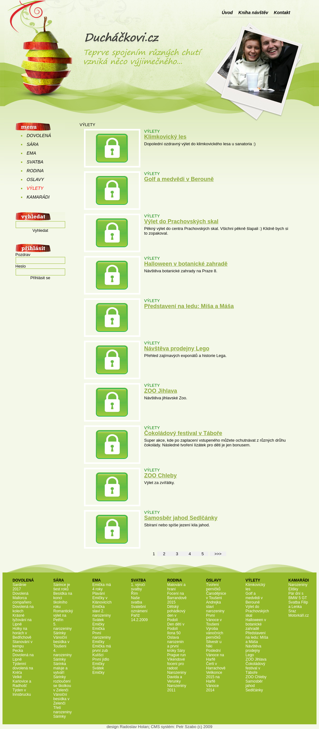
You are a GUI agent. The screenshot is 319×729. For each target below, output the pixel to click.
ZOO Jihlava (160, 391)
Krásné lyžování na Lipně (22, 619)
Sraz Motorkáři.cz (298, 613)
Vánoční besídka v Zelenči (61, 698)
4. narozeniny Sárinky (62, 655)
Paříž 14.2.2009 (139, 617)
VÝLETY (35, 188)
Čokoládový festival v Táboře (183, 433)
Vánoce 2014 (212, 688)
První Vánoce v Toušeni (214, 619)
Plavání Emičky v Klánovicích (102, 597)
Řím (134, 593)
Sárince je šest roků (61, 587)
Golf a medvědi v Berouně (179, 179)
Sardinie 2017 (19, 587)
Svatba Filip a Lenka (298, 604)
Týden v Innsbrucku (22, 692)
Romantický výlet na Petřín (63, 615)
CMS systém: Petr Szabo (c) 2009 (181, 726)
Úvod (227, 12)
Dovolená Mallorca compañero (22, 597)
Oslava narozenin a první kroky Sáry (176, 644)
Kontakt (282, 12)
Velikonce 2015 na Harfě (214, 677)
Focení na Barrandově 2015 (176, 597)
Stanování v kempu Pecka (22, 646)
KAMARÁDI (38, 197)
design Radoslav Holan (128, 726)
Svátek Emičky (98, 622)
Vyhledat (40, 230)
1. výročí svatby (138, 587)
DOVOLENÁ (39, 135)
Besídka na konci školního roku (62, 600)
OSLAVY (35, 179)
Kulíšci (97, 655)
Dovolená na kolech (23, 608)
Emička (98, 628)
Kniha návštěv (253, 12)
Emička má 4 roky (101, 587)
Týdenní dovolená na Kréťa (23, 668)
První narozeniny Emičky (101, 637)
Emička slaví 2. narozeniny (101, 611)
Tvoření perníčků (213, 587)
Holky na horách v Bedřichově (22, 633)
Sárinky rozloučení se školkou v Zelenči (62, 683)
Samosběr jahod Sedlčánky (180, 518)
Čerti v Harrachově (216, 666)
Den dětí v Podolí (175, 626)
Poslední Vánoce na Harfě (215, 655)
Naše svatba (136, 600)
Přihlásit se (40, 277)
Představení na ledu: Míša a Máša (189, 306)
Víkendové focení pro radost (176, 663)
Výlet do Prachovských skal (181, 221)
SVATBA (35, 161)
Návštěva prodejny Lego (176, 348)
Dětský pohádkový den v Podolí (176, 613)
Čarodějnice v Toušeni (216, 595)
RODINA (35, 170)
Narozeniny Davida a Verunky (176, 677)
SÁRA (33, 144)
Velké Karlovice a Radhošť (22, 681)
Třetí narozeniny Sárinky (62, 712)
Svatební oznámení (139, 608)
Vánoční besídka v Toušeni (61, 641)
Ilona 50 (173, 633)
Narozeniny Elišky (297, 587)
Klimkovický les (165, 137)
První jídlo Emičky (100, 661)
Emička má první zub (101, 648)
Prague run (176, 655)
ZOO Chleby (160, 475)
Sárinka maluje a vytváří (60, 668)
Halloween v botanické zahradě (185, 264)
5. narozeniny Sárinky (62, 628)
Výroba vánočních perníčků (214, 633)
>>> (218, 553)
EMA (31, 153)
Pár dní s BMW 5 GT (297, 595)
